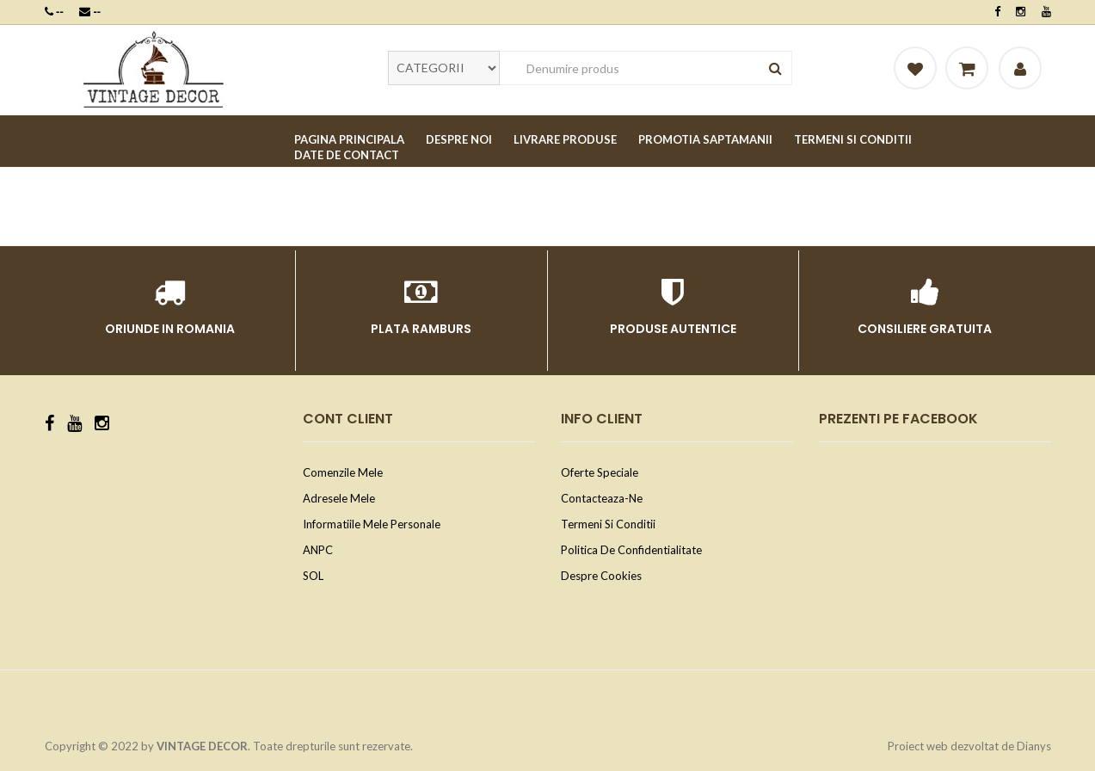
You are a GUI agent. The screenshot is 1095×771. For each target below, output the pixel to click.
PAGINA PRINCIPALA (349, 139)
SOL (313, 576)
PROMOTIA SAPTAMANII (705, 139)
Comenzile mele (343, 472)
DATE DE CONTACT (346, 155)
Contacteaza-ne (602, 498)
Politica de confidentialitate (631, 550)
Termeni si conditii (608, 524)
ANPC (318, 550)
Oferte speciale (599, 472)
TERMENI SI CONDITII (853, 139)
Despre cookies (601, 576)
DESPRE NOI (459, 139)
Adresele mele (339, 498)
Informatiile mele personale (371, 524)
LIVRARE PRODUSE (565, 139)
